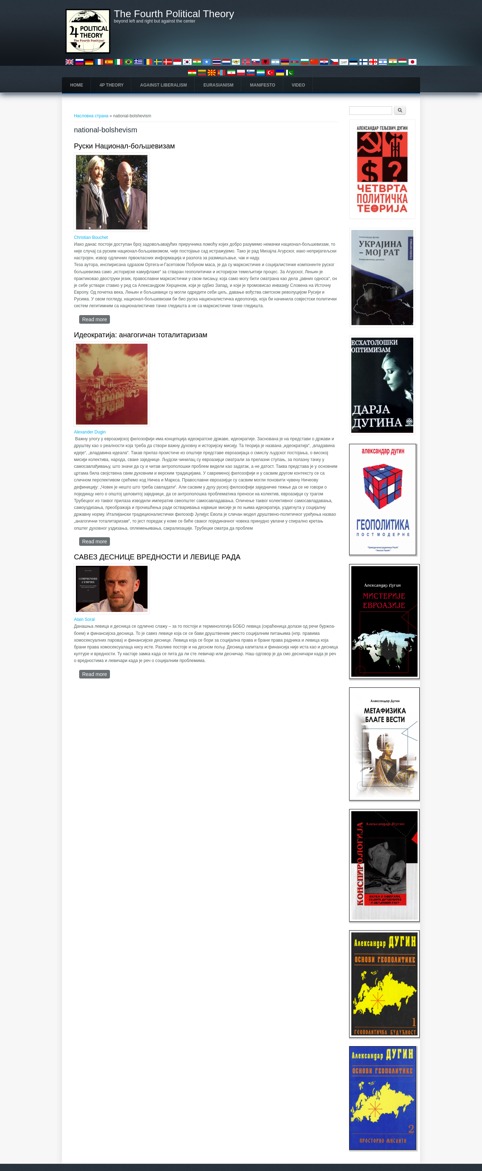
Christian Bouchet (91, 237)
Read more (96, 319)
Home (76, 85)
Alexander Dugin (90, 432)
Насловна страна (91, 115)
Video (298, 85)
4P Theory (112, 85)
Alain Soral (84, 619)
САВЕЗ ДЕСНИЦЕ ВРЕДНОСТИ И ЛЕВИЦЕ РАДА (157, 557)
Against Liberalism (163, 85)
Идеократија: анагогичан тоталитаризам (140, 335)
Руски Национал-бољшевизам (124, 146)
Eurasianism (218, 85)
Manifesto (262, 85)
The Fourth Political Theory (174, 14)
